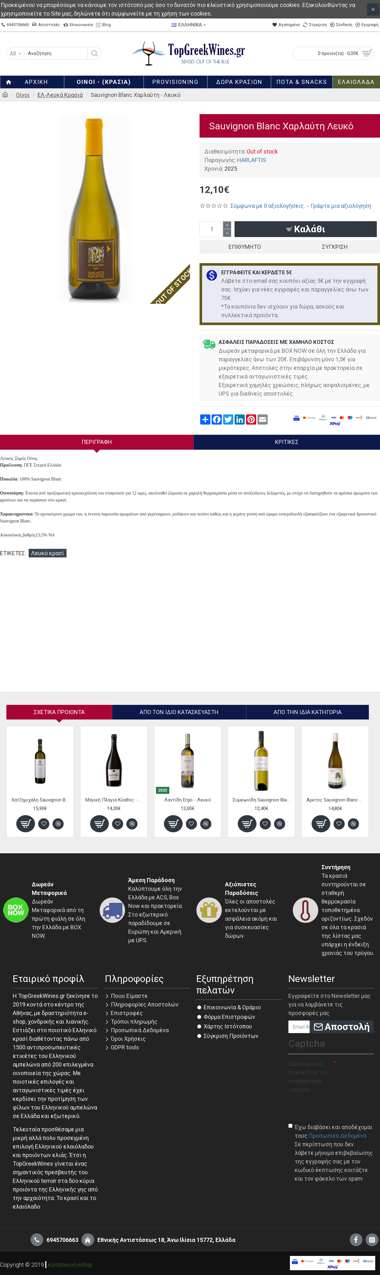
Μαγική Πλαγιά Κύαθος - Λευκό (114, 800)
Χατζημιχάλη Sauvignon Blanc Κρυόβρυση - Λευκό (40, 800)
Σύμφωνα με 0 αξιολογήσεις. (267, 205)
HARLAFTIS (251, 160)
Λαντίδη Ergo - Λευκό (187, 800)
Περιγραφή (96, 442)
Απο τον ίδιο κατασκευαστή (179, 712)
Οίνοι (23, 95)
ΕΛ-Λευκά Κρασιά (60, 95)
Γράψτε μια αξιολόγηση (341, 205)
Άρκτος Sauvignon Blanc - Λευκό (335, 800)
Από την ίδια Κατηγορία (307, 712)
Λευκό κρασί (47, 553)
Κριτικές (287, 442)
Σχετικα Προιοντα (59, 712)
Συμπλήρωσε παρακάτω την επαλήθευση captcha (308, 1076)
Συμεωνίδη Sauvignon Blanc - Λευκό (261, 800)
